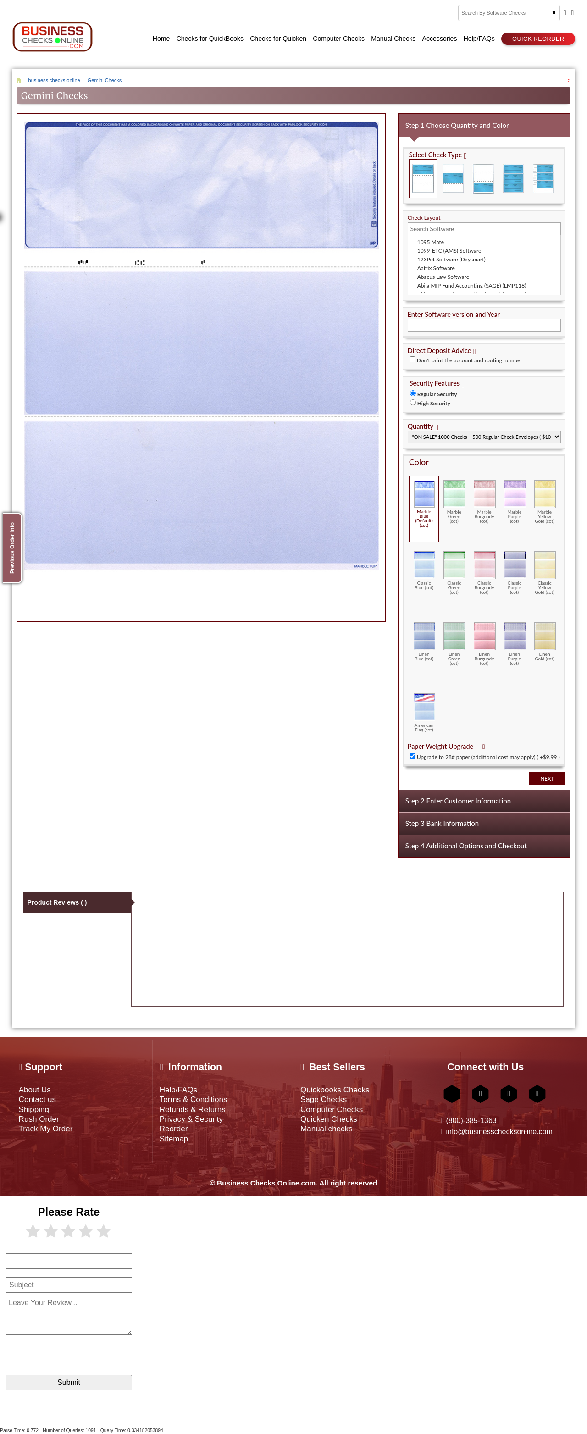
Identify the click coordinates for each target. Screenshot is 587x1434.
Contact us (37, 1099)
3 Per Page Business (513, 178)
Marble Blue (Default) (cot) (424, 504)
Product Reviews (57, 902)
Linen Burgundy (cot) (485, 644)
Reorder (174, 1128)
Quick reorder (538, 38)
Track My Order (46, 1128)
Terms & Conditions (193, 1099)
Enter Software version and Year (454, 314)
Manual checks (326, 1128)
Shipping (34, 1109)
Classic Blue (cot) (425, 570)
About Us (35, 1089)
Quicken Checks (328, 1119)
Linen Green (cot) (454, 644)
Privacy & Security (191, 1119)
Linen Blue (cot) (425, 641)
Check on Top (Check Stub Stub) (423, 178)
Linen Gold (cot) (545, 641)
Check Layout (424, 217)
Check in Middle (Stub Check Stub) (453, 178)
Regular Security (437, 394)
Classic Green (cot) (454, 573)
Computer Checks (331, 1109)
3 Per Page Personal (543, 178)
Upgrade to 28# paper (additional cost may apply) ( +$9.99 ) (488, 756)
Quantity (420, 426)
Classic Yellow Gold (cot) (545, 573)
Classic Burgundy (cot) (485, 573)
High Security (433, 403)
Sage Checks (323, 1099)
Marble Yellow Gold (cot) (545, 502)
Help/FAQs (178, 1089)
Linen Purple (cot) (515, 644)
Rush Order (39, 1119)
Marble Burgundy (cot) (485, 502)
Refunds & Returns (193, 1109)
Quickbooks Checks (335, 1089)
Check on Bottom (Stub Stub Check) (483, 178)
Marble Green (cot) (454, 502)
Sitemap (174, 1139)
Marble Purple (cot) (515, 502)
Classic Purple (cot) (515, 573)
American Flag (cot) (425, 712)
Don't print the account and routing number (469, 360)
